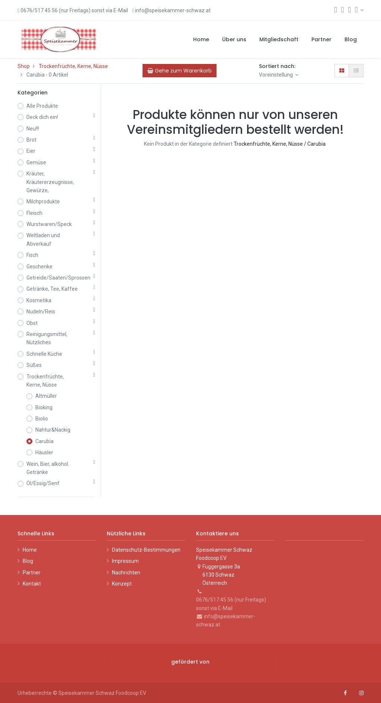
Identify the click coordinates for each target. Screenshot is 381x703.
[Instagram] (361, 693)
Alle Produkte (42, 106)
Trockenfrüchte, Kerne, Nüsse (73, 66)
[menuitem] (201, 39)
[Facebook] (345, 693)
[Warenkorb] (342, 10)
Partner (32, 572)
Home (30, 550)
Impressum (125, 561)
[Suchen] (335, 10)
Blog (28, 561)
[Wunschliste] (349, 10)
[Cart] (180, 70)
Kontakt (32, 584)
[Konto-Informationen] (359, 10)
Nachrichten (126, 572)
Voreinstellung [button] (276, 75)
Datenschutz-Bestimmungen (146, 550)
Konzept (122, 584)
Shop (23, 66)
